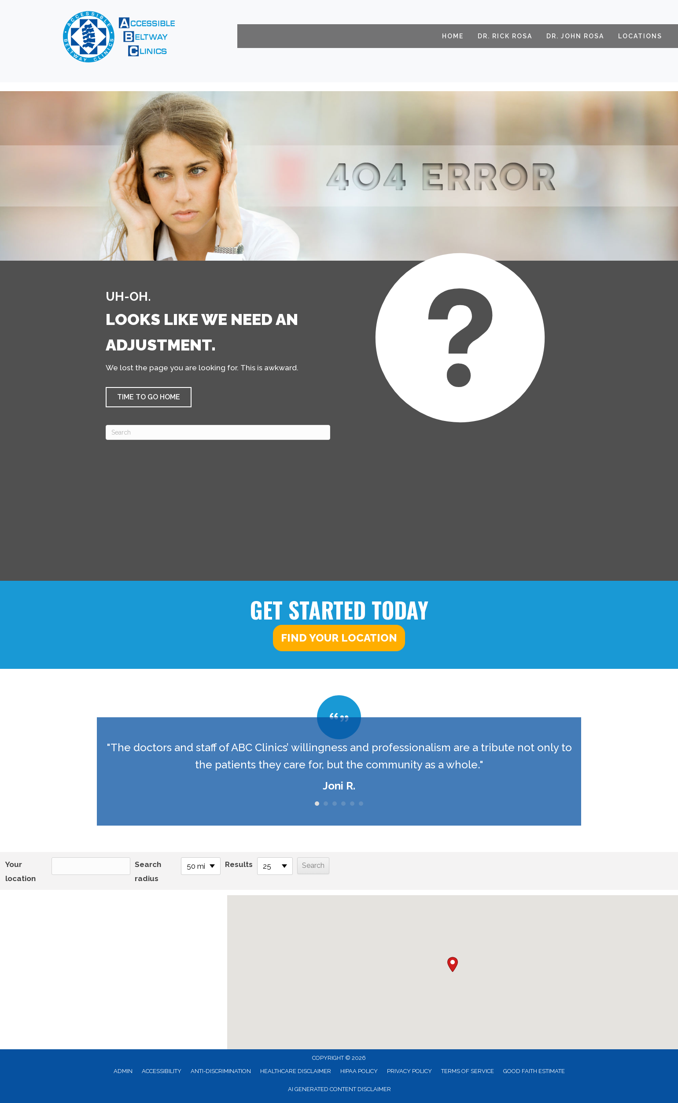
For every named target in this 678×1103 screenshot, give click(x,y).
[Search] (218, 432)
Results (239, 864)
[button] (149, 397)
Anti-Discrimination (221, 1071)
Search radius (148, 871)
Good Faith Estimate (534, 1071)
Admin (123, 1071)
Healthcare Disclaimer (295, 1071)
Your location (20, 871)
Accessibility (161, 1071)
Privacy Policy (409, 1071)
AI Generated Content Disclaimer (339, 1089)
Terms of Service (467, 1071)
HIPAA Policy (359, 1071)
